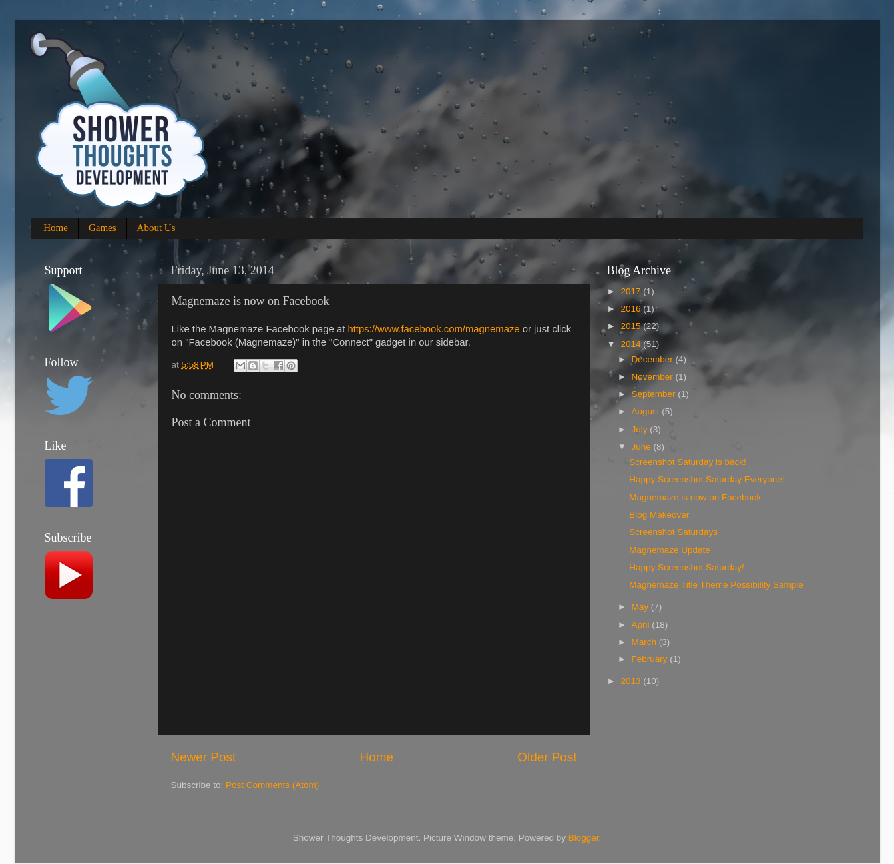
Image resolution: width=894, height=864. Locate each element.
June (643, 447)
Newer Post (203, 757)
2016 (631, 309)
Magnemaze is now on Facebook (695, 497)
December (654, 359)
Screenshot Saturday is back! (687, 462)
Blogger (583, 838)
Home (55, 227)
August (647, 411)
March (645, 642)
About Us (156, 227)
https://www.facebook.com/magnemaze (433, 329)
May (641, 607)
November (654, 377)
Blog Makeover (659, 515)
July (641, 429)
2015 (631, 326)
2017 (631, 291)
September (655, 394)
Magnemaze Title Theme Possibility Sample (716, 585)
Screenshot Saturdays (673, 532)
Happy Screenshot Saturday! (686, 567)
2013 (631, 681)
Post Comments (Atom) (272, 785)
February (651, 659)
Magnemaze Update (669, 550)
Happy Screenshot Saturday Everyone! (706, 479)
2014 (631, 344)
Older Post (546, 757)
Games (102, 227)
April (642, 625)
